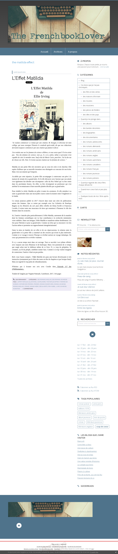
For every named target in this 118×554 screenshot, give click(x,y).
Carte (83, 207)
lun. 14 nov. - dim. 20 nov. (86, 352)
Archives (58, 51)
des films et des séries (91, 92)
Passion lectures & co (85, 478)
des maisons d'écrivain (91, 96)
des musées (87, 101)
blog (92, 549)
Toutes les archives (84, 379)
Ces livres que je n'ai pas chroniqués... (89, 86)
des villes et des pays (91, 114)
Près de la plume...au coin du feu (89, 474)
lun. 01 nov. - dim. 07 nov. (86, 375)
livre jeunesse (61, 286)
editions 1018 (83, 408)
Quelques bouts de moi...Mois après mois (93, 197)
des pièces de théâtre (91, 110)
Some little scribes (84, 444)
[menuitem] (44, 51)
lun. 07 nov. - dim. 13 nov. (86, 355)
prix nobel (52, 286)
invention (16, 288)
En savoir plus (94, 552)
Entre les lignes (84, 308)
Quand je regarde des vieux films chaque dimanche (92, 183)
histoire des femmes (26, 284)
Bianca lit (80, 441)
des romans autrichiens (92, 160)
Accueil (44, 51)
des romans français (91, 169)
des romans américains (92, 151)
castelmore (41, 282)
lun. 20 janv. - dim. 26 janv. (87, 348)
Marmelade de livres (85, 468)
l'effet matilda (22, 282)
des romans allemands (91, 146)
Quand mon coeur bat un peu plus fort (93, 190)
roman (81, 422)
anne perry (97, 404)
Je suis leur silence (86, 287)
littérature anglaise (85, 426)
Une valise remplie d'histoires (88, 461)
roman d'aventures (46, 284)
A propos (72, 51)
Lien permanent (19, 279)
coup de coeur (102, 426)
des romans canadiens (91, 164)
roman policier (84, 404)
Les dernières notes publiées (59, 546)
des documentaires (90, 137)
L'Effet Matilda (27, 78)
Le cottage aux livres (85, 464)
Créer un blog (55, 544)
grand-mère (34, 286)
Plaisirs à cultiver (83, 471)
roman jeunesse (60, 284)
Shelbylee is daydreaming (87, 451)
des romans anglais (44, 279)
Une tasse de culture (85, 448)
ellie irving (33, 282)
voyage (26, 286)
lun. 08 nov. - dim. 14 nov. (86, 371)
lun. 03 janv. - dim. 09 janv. (87, 368)
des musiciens (88, 105)
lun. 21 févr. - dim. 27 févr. (87, 365)
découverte (43, 286)
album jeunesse (84, 417)
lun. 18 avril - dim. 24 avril (86, 362)
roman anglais (18, 286)
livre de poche (99, 417)
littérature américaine (86, 413)
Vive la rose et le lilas (85, 455)
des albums (87, 123)
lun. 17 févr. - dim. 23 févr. (87, 345)
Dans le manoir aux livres (87, 458)
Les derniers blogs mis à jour (44, 546)
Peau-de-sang (83, 276)
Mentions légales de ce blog (46, 549)
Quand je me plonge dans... (91, 119)
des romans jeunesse (59, 279)
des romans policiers (91, 178)
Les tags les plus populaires (74, 546)
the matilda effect (53, 282)
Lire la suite (104, 67)
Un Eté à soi (83, 297)
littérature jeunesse (94, 422)
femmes (36, 284)
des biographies (89, 133)
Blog (82, 80)
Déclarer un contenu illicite (31, 549)
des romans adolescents (92, 142)
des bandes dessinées (91, 128)
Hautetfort (63, 544)
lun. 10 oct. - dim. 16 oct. (86, 358)
